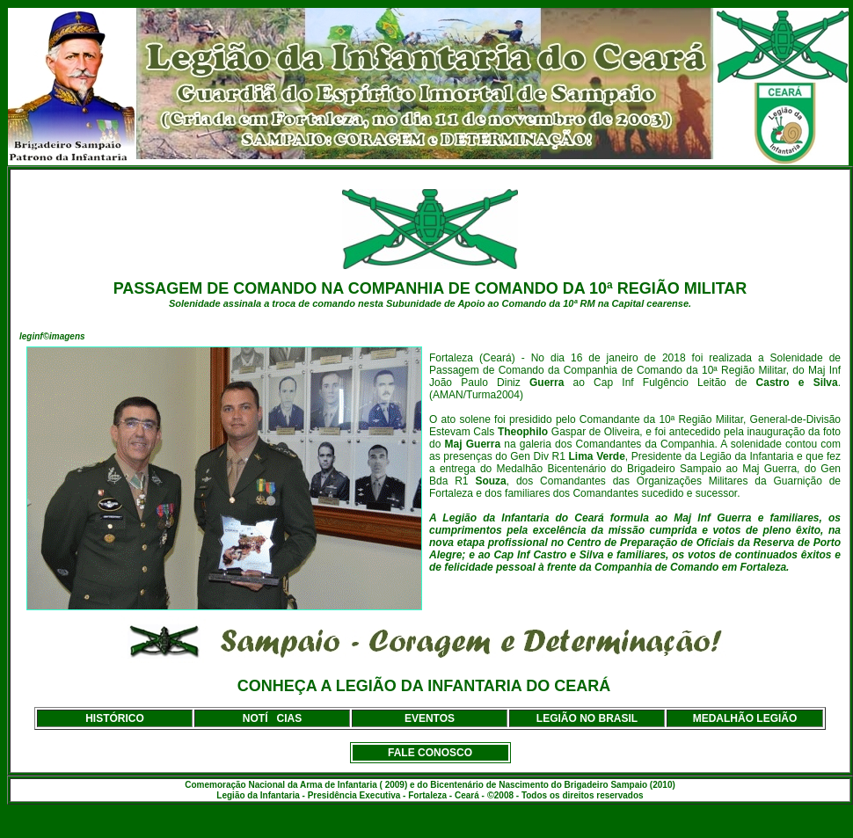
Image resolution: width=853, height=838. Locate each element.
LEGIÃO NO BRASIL (587, 718)
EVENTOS (430, 718)
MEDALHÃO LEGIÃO (745, 718)
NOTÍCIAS (272, 718)
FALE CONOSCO (430, 753)
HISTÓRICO (114, 718)
